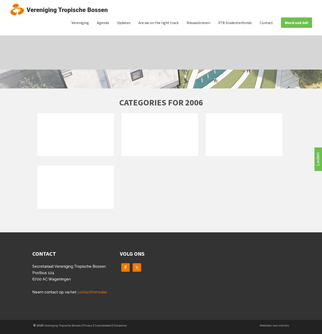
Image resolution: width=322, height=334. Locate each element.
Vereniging (80, 22)
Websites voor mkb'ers (274, 325)
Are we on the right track (158, 22)
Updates (123, 22)
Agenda (103, 22)
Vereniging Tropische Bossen (62, 325)
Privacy (87, 325)
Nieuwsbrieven (198, 22)
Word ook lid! (296, 22)
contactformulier (92, 292)
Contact (266, 22)
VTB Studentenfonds (235, 22)
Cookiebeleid (103, 325)
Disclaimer (120, 325)
